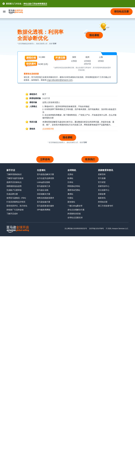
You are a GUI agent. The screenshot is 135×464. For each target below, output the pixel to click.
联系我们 (90, 159)
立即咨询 (45, 159)
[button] (121, 11)
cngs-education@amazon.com (59, 80)
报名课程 (94, 35)
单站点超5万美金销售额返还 (35, 4)
